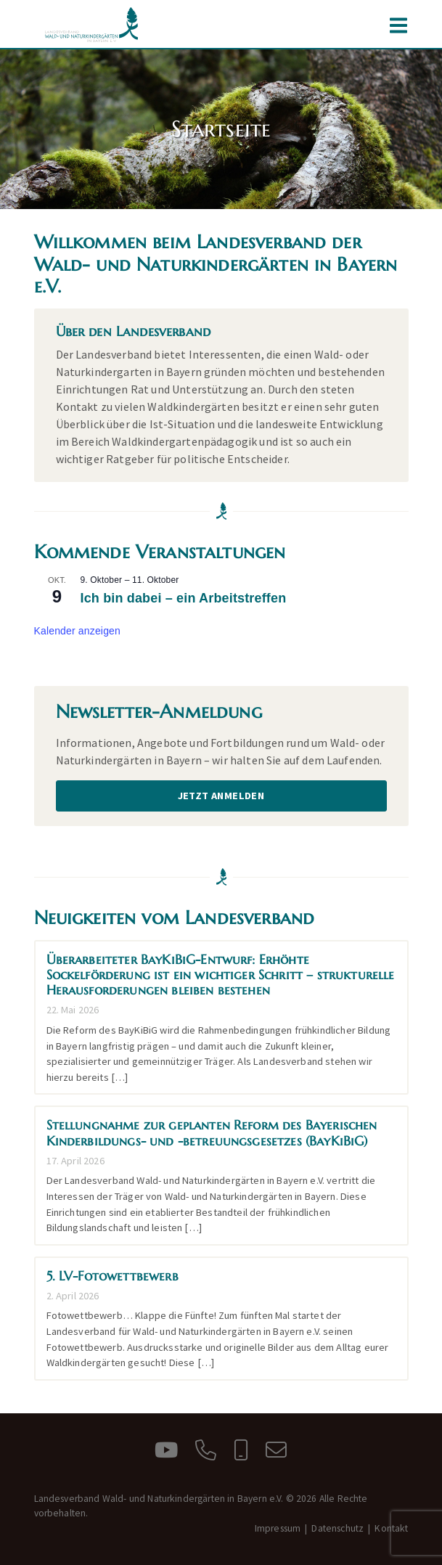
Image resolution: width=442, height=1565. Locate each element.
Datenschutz (337, 1528)
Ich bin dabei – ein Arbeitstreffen (184, 598)
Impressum (277, 1528)
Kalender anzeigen (77, 631)
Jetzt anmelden (221, 795)
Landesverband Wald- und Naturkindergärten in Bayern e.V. (92, 24)
